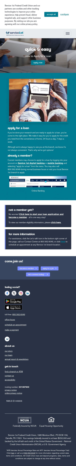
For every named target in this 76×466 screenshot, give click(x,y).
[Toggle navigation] (67, 33)
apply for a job (48, 268)
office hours (10, 319)
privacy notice (11, 390)
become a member (27, 268)
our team (8, 355)
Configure (64, 14)
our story (8, 351)
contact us (9, 375)
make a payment (12, 330)
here (12, 453)
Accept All (51, 14)
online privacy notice (13, 393)
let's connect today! (35, 273)
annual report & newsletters (16, 359)
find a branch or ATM (14, 371)
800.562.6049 (18, 314)
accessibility (10, 380)
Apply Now (38, 62)
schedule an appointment (15, 325)
